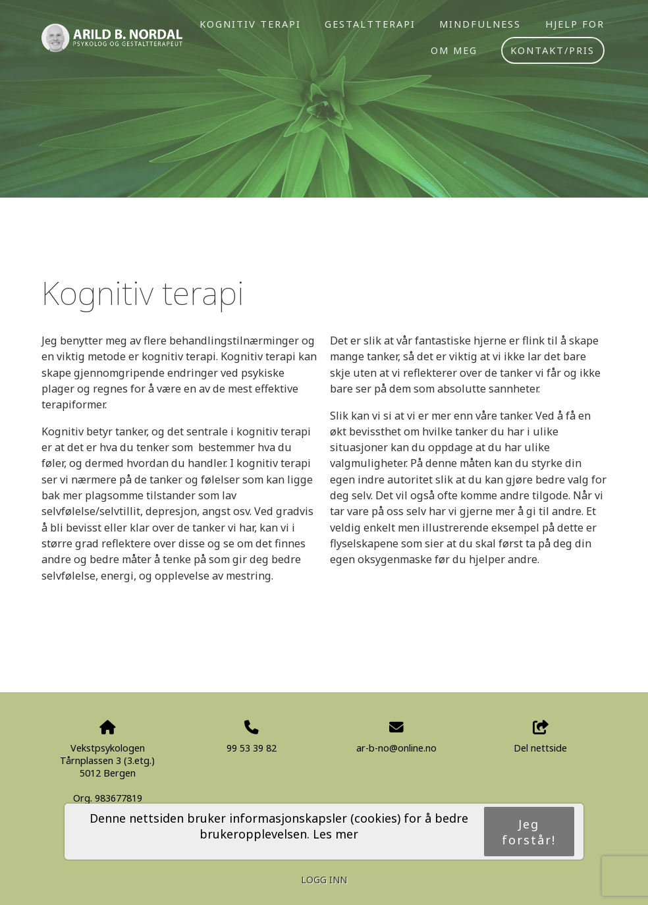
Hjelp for (575, 23)
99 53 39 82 (252, 748)
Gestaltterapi (370, 23)
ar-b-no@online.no (396, 748)
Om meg (454, 50)
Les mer (335, 834)
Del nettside (540, 737)
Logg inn (324, 879)
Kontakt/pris (552, 50)
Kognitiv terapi (250, 23)
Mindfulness (480, 23)
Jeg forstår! (529, 832)
